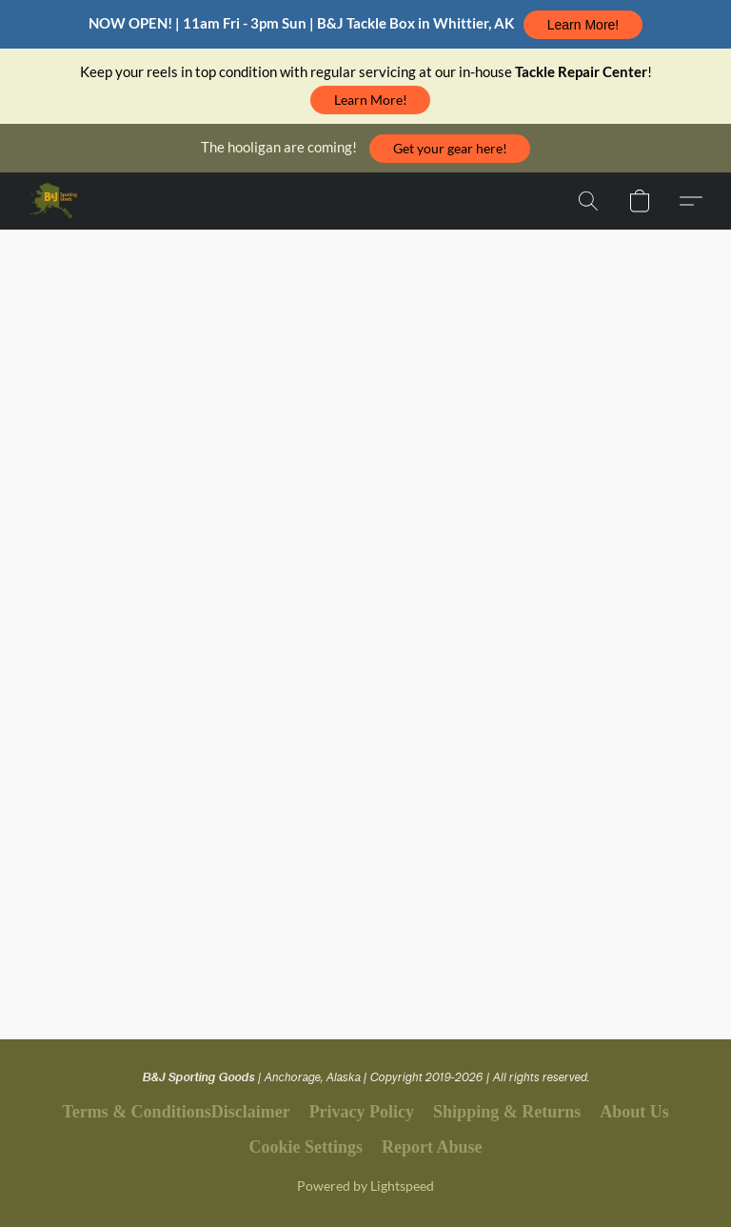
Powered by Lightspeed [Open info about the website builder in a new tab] (365, 1185)
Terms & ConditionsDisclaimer (175, 1111)
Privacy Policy (361, 1111)
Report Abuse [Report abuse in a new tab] (432, 1147)
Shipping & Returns (507, 1111)
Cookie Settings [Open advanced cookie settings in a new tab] (305, 1147)
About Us (634, 1111)
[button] (583, 24)
